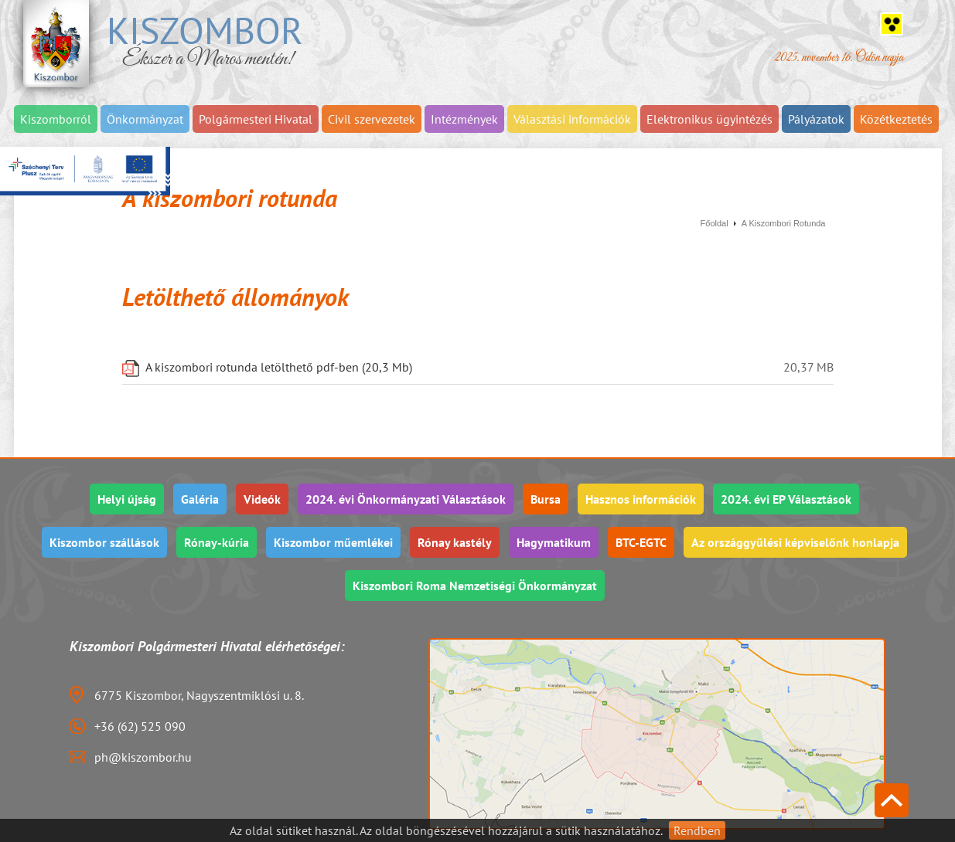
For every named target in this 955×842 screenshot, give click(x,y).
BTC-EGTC (641, 542)
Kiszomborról (55, 119)
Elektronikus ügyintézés (709, 119)
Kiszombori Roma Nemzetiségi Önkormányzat (475, 585)
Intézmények (464, 119)
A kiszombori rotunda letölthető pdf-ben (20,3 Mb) (278, 367)
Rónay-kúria (216, 542)
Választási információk (572, 119)
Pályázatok (816, 119)
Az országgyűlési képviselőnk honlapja (795, 542)
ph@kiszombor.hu (143, 757)
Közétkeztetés (896, 119)
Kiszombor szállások (104, 542)
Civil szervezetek (371, 119)
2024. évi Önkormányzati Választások (405, 499)
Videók (262, 499)
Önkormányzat (145, 119)
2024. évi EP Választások (786, 499)
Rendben (697, 830)
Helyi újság (126, 499)
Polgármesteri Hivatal (255, 119)
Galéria (200, 499)
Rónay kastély (455, 542)
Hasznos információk (640, 499)
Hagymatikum (554, 542)
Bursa (545, 499)
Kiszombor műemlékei (333, 542)
